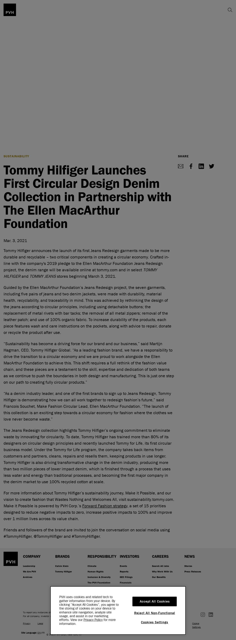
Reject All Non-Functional (154, 613)
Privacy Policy (93, 620)
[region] (118, 610)
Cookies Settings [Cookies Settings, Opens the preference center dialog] (154, 622)
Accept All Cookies (155, 601)
